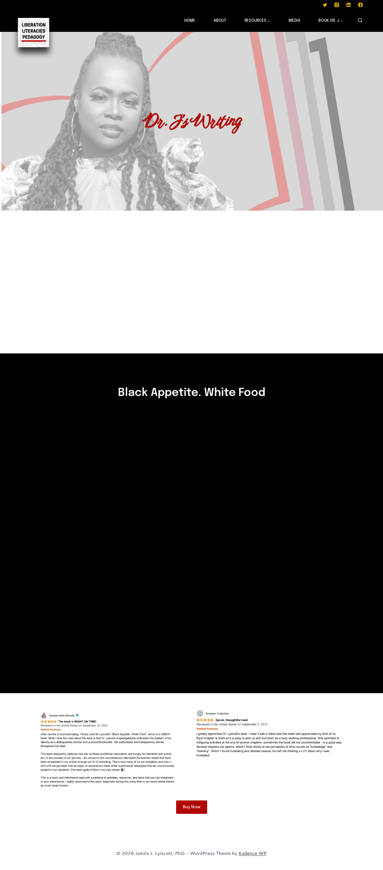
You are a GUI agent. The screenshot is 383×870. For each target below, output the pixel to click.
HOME (189, 21)
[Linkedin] (348, 4)
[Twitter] (325, 4)
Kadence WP (252, 853)
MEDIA (294, 21)
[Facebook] (360, 4)
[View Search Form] (360, 21)
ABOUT (220, 21)
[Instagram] (336, 4)
